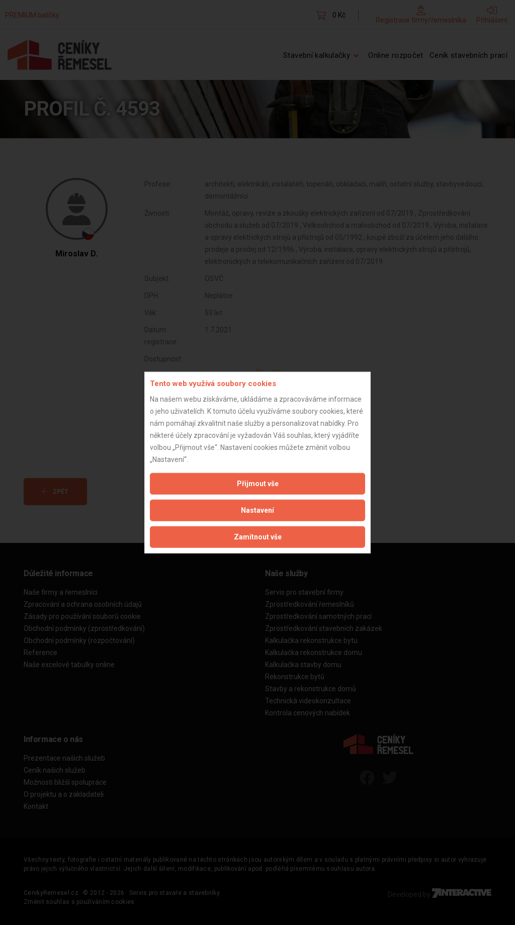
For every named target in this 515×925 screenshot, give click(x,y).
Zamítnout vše (258, 536)
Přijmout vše (258, 483)
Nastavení (257, 510)
